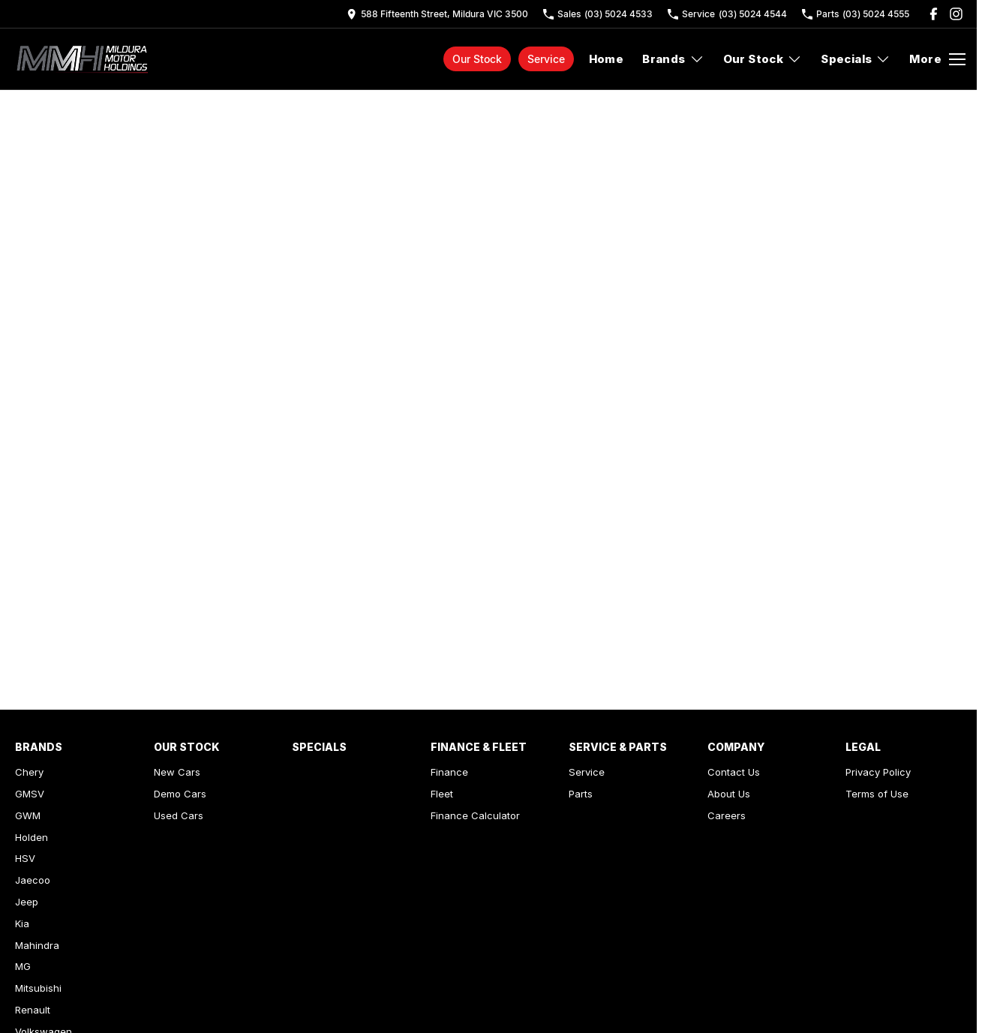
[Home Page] (84, 59)
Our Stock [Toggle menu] (763, 59)
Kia (22, 923)
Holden (31, 837)
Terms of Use (876, 794)
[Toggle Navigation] (937, 59)
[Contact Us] (437, 14)
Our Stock (477, 59)
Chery (29, 772)
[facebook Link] (933, 14)
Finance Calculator (475, 815)
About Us (728, 794)
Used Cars (178, 815)
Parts (581, 794)
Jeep (26, 902)
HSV (25, 858)
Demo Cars (180, 794)
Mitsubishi (38, 988)
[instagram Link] (956, 14)
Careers (726, 815)
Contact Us (733, 772)
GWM (28, 815)
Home (606, 59)
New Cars (177, 772)
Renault (32, 1010)
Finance (449, 772)
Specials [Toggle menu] (855, 59)
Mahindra (37, 945)
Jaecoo (32, 880)
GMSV (29, 794)
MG (23, 966)
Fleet (442, 794)
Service (546, 59)
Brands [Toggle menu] (673, 59)
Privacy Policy (878, 772)
